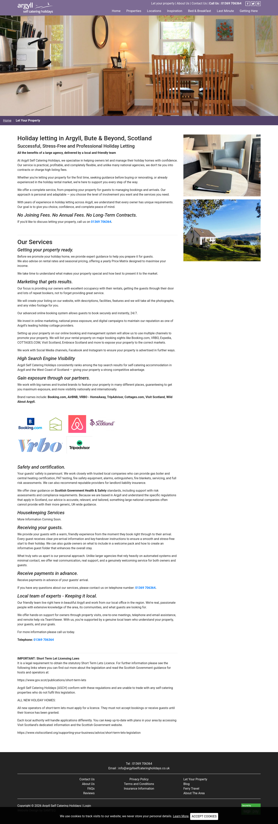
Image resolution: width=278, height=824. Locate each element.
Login (87, 806)
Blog (186, 784)
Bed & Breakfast (199, 11)
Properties (133, 11)
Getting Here (249, 11)
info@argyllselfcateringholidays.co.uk (144, 768)
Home (116, 11)
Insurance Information (139, 788)
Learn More (181, 816)
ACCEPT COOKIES (204, 816)
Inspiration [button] (174, 11)
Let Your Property (195, 779)
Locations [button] (154, 11)
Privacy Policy (139, 779)
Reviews (89, 793)
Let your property (163, 3)
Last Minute (225, 11)
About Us (183, 3)
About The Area (194, 793)
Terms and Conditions (139, 784)
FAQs (91, 788)
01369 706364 (101, 222)
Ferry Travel (191, 788)
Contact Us (199, 3)
